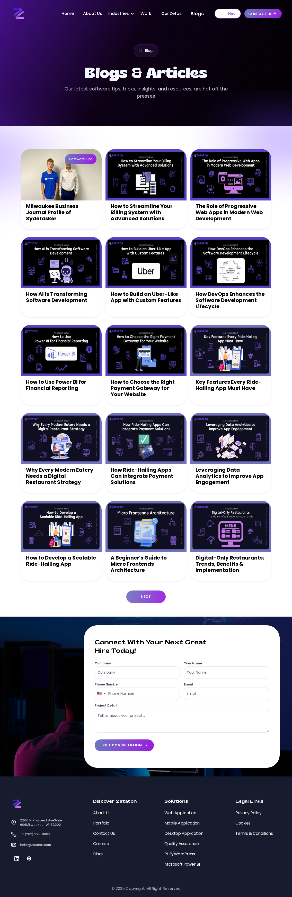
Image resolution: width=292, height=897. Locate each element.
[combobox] (101, 694)
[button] (119, 14)
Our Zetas (171, 13)
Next (146, 611)
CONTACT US (260, 13)
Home (67, 13)
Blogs (197, 13)
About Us (92, 13)
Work (145, 13)
